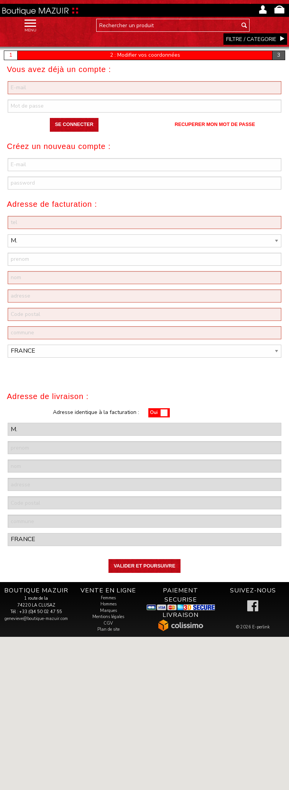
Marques (108, 610)
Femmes (108, 598)
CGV (108, 623)
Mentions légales (108, 617)
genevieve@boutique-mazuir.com (36, 619)
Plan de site (108, 629)
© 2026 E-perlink (253, 627)
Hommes (108, 604)
